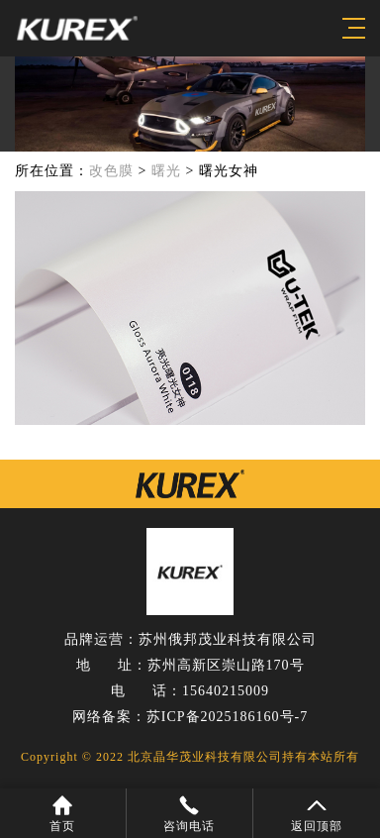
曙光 (166, 170)
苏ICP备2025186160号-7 (227, 716)
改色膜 (111, 170)
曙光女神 (228, 170)
